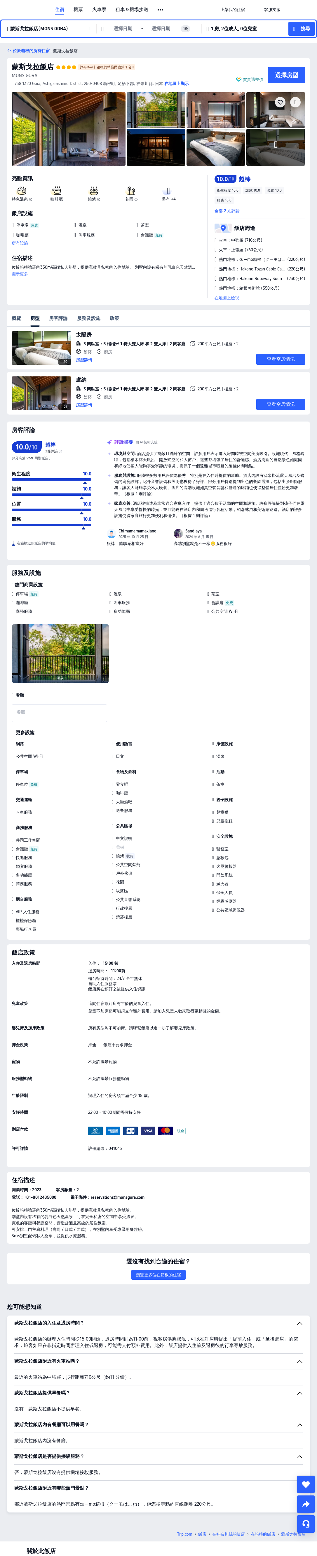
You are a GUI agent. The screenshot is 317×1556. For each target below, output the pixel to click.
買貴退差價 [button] (253, 79)
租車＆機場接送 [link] (132, 9)
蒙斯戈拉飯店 (33, 67)
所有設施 (20, 243)
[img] (69, 129)
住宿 (59, 9)
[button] (161, 10)
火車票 (99, 9)
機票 (78, 9)
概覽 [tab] (16, 318)
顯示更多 (20, 274)
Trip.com (184, 1534)
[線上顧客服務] (306, 1524)
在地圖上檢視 (227, 297)
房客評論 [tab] (58, 318)
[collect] (306, 1484)
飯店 (202, 1534)
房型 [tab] (35, 318)
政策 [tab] (114, 318)
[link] (232, 10)
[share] (306, 1504)
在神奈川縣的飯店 (228, 1534)
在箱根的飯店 (263, 1534)
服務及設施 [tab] (88, 318)
